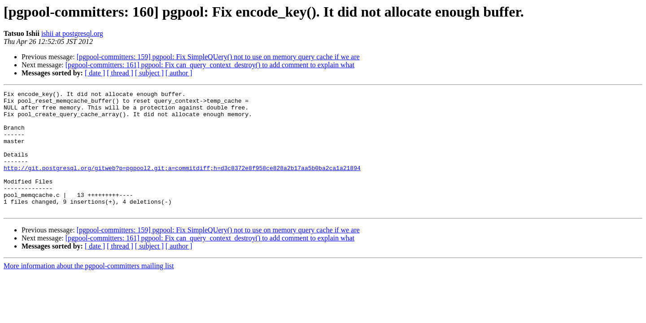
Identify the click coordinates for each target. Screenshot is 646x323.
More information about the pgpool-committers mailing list (89, 290)
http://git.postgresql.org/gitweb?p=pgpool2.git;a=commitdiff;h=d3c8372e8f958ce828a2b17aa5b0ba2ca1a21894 (182, 184)
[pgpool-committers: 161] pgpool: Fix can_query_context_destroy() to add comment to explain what (209, 65)
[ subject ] (149, 73)
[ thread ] (120, 73)
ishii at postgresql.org (72, 33)
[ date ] (95, 73)
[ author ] (179, 73)
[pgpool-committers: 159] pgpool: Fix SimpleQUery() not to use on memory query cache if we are (218, 57)
